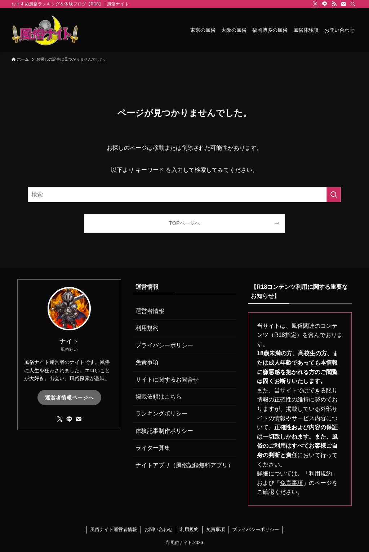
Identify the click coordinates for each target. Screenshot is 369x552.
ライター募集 (152, 448)
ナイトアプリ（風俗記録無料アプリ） (184, 465)
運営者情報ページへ (69, 397)
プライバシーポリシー (164, 345)
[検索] (352, 4)
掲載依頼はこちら (158, 397)
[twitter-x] (315, 4)
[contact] (343, 4)
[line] (324, 4)
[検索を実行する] (333, 194)
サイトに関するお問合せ (167, 380)
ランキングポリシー (161, 413)
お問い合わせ (159, 529)
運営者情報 (149, 311)
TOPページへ (184, 223)
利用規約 (147, 328)
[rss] (334, 4)
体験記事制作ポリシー (164, 431)
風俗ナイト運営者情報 (113, 529)
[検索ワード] (184, 194)
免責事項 (147, 362)
